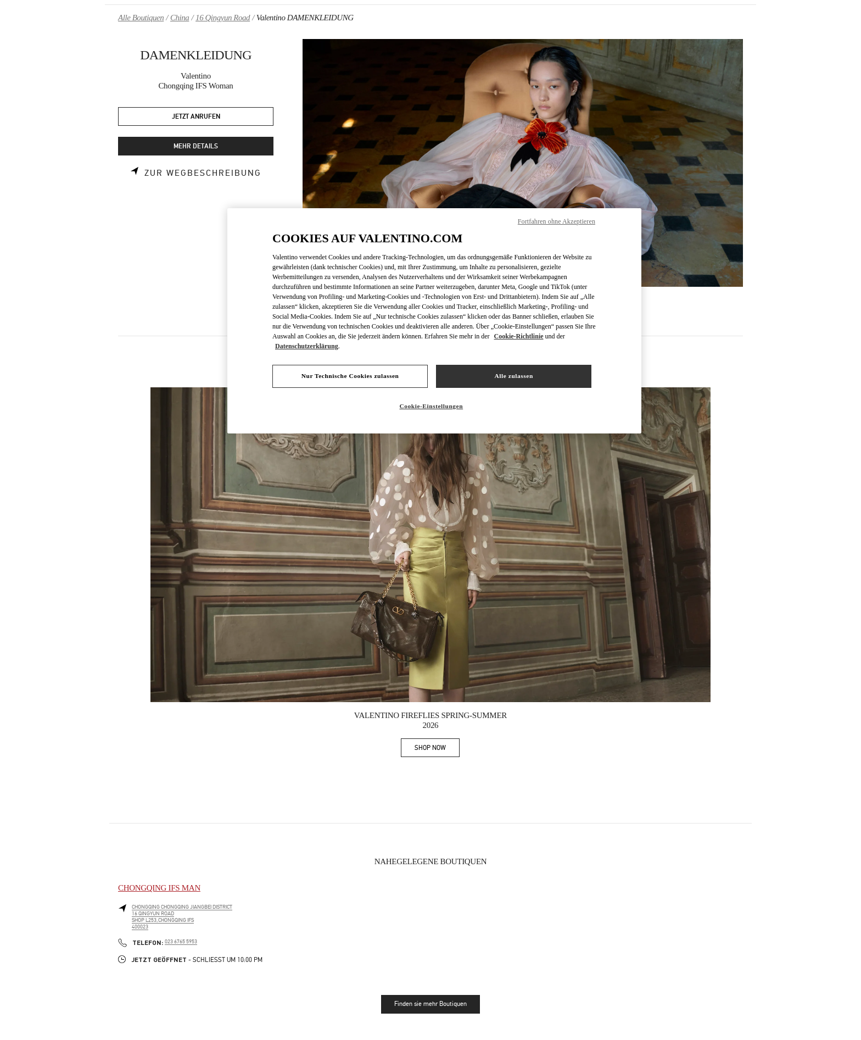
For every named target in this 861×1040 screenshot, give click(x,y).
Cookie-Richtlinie (519, 336)
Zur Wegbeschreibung (202, 173)
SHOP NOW (437, 749)
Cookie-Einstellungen (431, 406)
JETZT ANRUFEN (196, 117)
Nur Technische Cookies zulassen (350, 375)
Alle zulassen (514, 375)
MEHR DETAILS (196, 146)
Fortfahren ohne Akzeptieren (556, 221)
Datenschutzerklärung (306, 346)
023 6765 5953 (181, 941)
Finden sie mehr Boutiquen (430, 1004)
